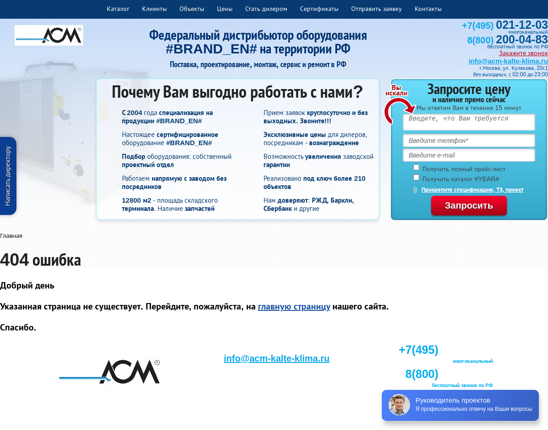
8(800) (507, 40)
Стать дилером (266, 9)
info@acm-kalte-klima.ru (508, 61)
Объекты (191, 9)
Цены (224, 9)
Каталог (118, 9)
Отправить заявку (376, 9)
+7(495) (505, 25)
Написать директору (7, 176)
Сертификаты (319, 9)
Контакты (428, 9)
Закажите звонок (523, 53)
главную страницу (294, 306)
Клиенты (154, 9)
